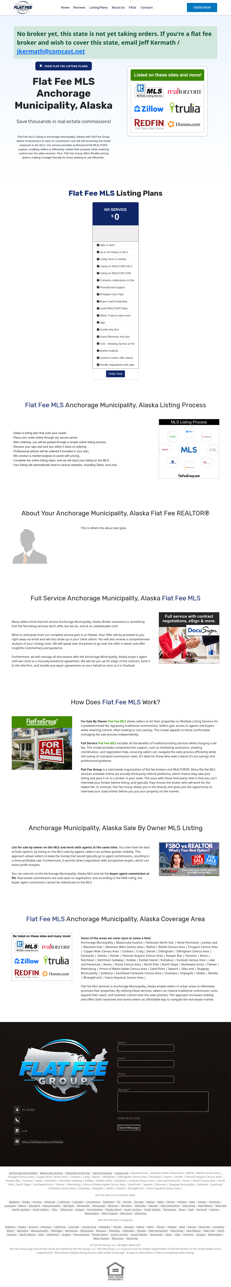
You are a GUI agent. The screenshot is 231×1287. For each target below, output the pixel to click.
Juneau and (121, 1173)
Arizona (37, 1201)
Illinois (171, 1201)
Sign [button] (101, 322)
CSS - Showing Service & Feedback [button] (119, 343)
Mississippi (98, 1205)
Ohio (54, 1209)
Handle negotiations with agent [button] (116, 364)
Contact (146, 7)
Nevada (153, 1205)
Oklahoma (66, 1209)
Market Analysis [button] (107, 350)
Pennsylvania (95, 1209)
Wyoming (140, 1213)
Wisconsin (126, 1213)
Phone (121, 1074)
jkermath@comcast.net (51, 51)
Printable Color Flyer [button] (110, 294)
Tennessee (169, 1209)
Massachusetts (51, 1205)
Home (65, 7)
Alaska (26, 1201)
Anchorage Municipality (23, 1173)
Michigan (68, 1205)
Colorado (77, 1201)
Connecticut (93, 1201)
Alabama (14, 1201)
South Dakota (152, 1209)
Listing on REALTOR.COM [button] (114, 273)
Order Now (115, 373)
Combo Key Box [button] (108, 329)
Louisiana (10, 1205)
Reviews (79, 7)
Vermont (201, 1209)
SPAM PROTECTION (129, 1118)
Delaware (108, 1201)
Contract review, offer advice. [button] (115, 357)
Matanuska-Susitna (51, 1173)
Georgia (139, 1201)
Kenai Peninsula (102, 1173)
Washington (92, 1213)
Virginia (214, 1209)
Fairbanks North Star (77, 1173)
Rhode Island (113, 1209)
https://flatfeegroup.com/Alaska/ (42, 1141)
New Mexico (205, 1205)
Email (122, 1058)
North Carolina (21, 1209)
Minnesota (83, 1205)
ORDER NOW (202, 7)
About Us (118, 7)
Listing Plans (98, 7)
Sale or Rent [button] (106, 245)
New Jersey (188, 1205)
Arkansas (49, 1201)
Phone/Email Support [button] (111, 287)
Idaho (160, 1201)
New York (221, 1205)
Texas (182, 1209)
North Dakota (41, 1209)
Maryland (34, 1205)
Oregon (79, 1209)
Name (122, 1042)
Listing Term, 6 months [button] (111, 259)
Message (124, 1089)
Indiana (182, 1201)
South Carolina (133, 1209)
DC (118, 1201)
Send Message (129, 1128)
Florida (127, 1201)
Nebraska (140, 1205)
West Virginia (110, 1213)
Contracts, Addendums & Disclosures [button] (120, 280)
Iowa (192, 1201)
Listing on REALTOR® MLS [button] (114, 266)
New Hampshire (170, 1205)
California (64, 1201)
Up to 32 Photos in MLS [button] (112, 252)
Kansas (202, 1201)
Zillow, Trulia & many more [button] (114, 315)
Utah (191, 1209)
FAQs (132, 7)
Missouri (113, 1205)
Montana (126, 1205)
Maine (22, 1205)
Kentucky (214, 1201)
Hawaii (150, 1201)
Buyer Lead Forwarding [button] (112, 301)
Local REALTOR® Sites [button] (112, 308)
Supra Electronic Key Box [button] (113, 336)
